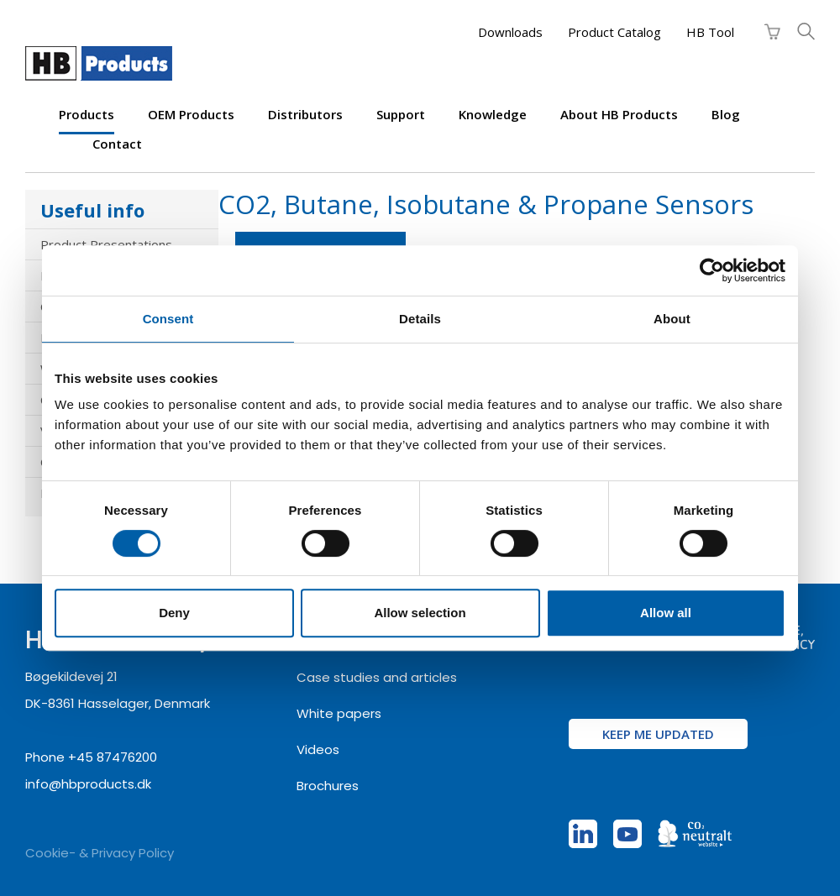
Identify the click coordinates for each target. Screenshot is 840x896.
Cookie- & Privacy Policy (99, 853)
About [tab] (672, 319)
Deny (174, 612)
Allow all (665, 612)
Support (400, 114)
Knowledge (493, 114)
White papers (339, 713)
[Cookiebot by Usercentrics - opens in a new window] (711, 270)
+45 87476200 (112, 757)
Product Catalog (614, 32)
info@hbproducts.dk (88, 784)
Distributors (305, 114)
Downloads (510, 32)
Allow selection (419, 612)
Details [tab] (420, 319)
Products (86, 114)
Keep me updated (658, 734)
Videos (318, 749)
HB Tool (710, 32)
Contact (117, 143)
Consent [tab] (168, 319)
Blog (725, 114)
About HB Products (619, 114)
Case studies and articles (377, 677)
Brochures (328, 785)
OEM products (191, 114)
